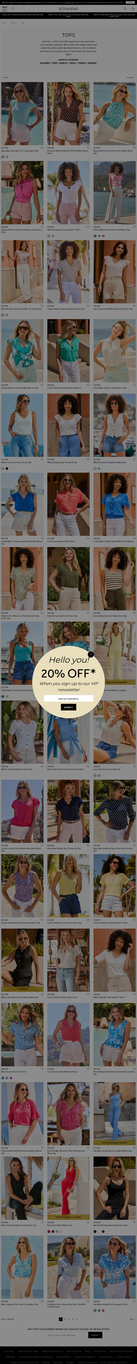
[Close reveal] (91, 654)
